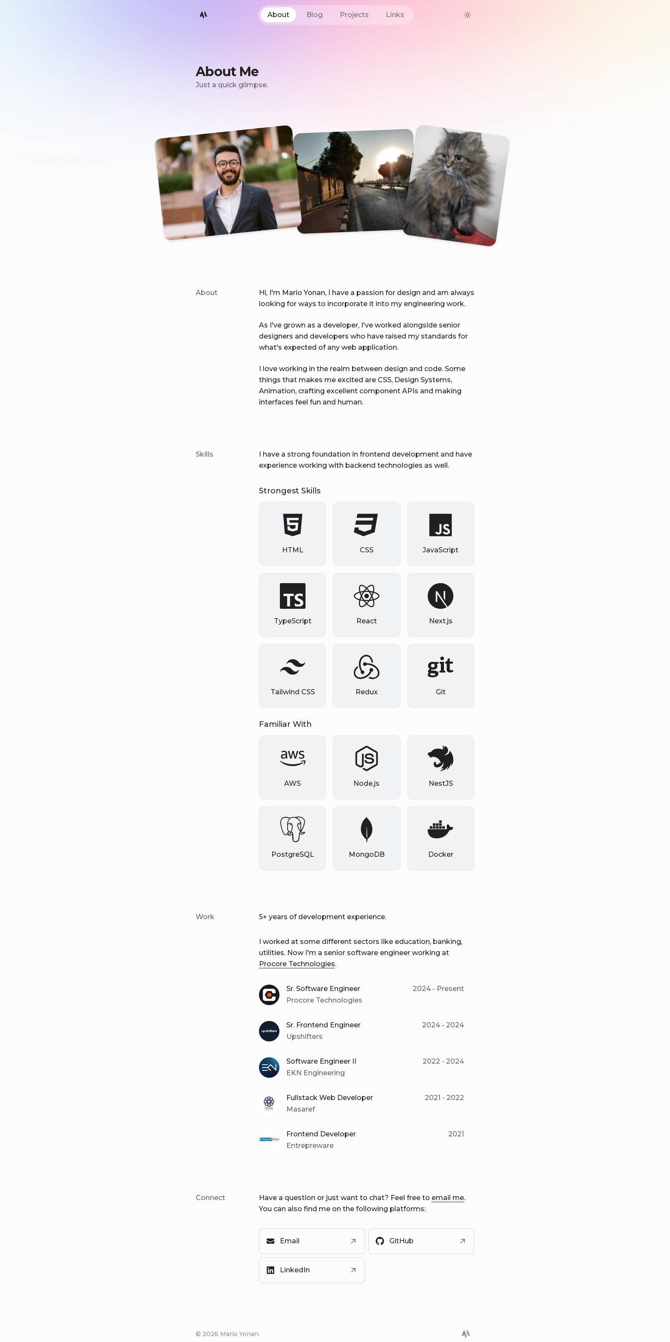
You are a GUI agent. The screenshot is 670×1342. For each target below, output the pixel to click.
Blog (314, 15)
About (278, 15)
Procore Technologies (297, 964)
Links (395, 15)
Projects (354, 15)
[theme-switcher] (467, 15)
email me (448, 1198)
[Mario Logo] (203, 15)
